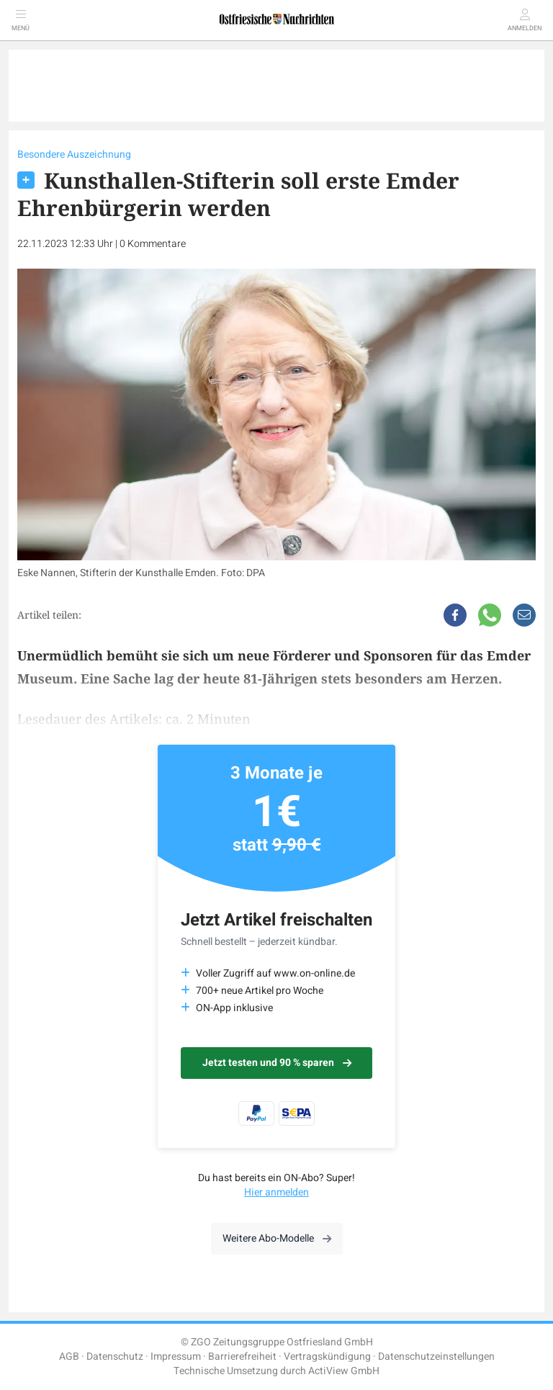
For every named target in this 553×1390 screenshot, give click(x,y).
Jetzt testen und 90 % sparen (276, 1062)
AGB (69, 1356)
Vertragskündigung (327, 1356)
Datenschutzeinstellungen (436, 1356)
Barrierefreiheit (242, 1356)
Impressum (175, 1356)
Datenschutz (114, 1356)
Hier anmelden (276, 1192)
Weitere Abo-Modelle (276, 1238)
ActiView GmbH (343, 1370)
